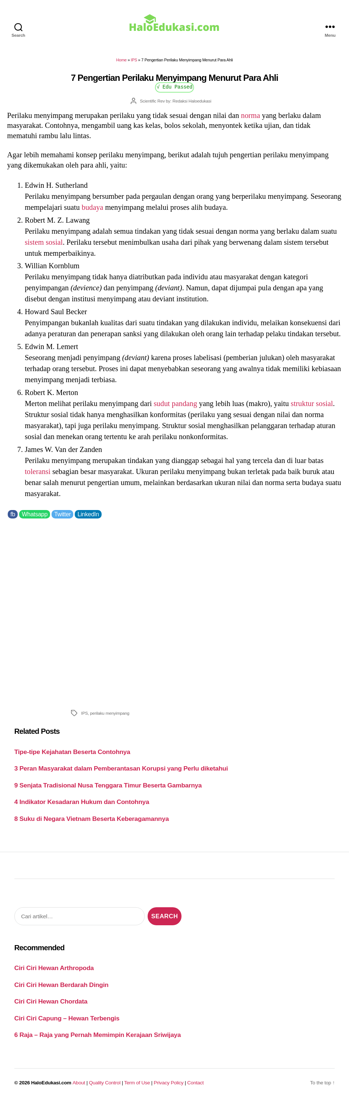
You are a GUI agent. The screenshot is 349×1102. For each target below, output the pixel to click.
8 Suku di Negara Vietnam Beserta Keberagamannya (91, 818)
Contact (195, 1082)
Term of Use (137, 1082)
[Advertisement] (174, 612)
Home (121, 60)
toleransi (37, 471)
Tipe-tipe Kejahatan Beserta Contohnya (72, 751)
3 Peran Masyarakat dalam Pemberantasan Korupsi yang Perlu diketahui (121, 768)
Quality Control (104, 1082)
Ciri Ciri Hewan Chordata (51, 1001)
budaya (92, 207)
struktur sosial (312, 403)
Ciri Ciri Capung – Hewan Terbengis (67, 1018)
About (79, 1082)
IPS (134, 60)
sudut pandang (175, 403)
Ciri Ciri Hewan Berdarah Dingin (61, 984)
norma (250, 115)
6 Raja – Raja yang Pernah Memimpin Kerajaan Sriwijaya (97, 1034)
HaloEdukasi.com (51, 1082)
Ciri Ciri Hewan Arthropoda (54, 968)
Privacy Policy (169, 1082)
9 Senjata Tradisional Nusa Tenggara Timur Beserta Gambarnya (108, 785)
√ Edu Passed (174, 86)
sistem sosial (44, 242)
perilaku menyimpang (110, 713)
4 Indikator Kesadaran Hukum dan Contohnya (81, 801)
